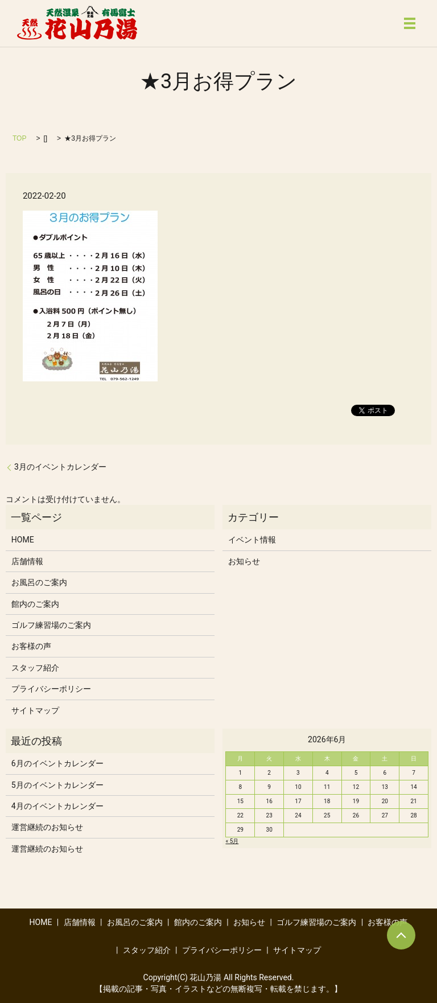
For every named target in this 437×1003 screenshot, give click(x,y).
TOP (19, 138)
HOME (22, 539)
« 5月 (231, 841)
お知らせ (244, 561)
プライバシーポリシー (51, 688)
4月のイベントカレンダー (57, 806)
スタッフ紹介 (35, 667)
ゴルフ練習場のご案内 (51, 625)
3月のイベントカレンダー (60, 466)
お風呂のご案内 (39, 582)
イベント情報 (252, 539)
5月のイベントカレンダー (57, 785)
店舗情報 (27, 561)
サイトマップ (35, 710)
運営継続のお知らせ (47, 827)
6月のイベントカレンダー (57, 763)
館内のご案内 (35, 604)
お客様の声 (31, 646)
